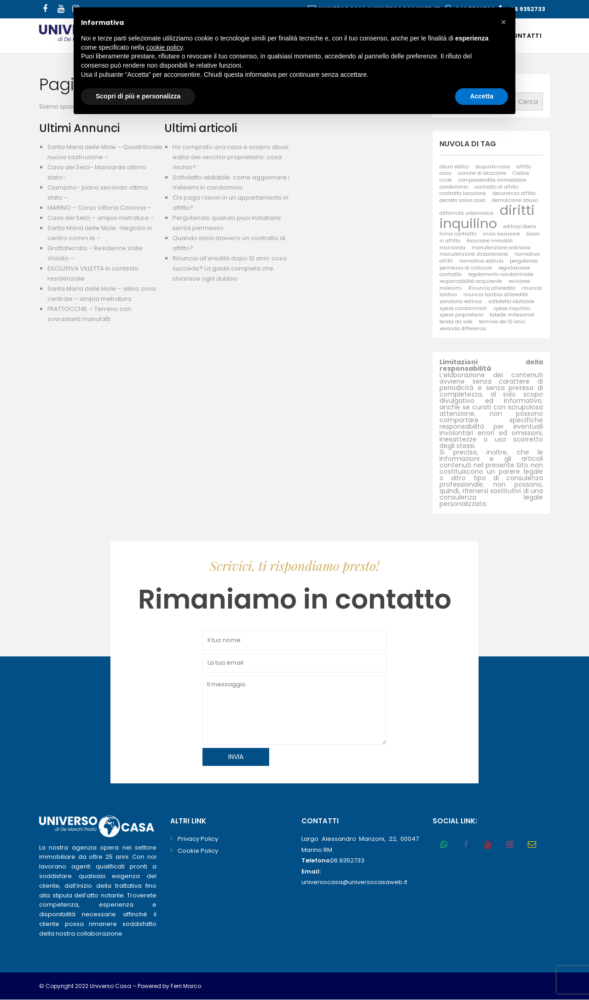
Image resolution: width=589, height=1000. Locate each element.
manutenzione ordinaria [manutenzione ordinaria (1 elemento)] (501, 247)
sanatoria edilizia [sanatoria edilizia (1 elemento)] (460, 301)
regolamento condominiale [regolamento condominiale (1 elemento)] (500, 274)
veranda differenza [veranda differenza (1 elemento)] (462, 328)
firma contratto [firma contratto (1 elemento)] (457, 233)
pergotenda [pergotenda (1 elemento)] (524, 261)
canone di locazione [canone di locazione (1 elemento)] (482, 173)
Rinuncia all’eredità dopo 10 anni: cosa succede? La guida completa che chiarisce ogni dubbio (230, 268)
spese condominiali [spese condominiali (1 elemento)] (463, 308)
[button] (503, 22)
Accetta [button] (481, 96)
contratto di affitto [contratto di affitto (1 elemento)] (496, 187)
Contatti (525, 35)
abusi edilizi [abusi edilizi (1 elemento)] (454, 166)
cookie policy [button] (164, 47)
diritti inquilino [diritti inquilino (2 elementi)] (487, 217)
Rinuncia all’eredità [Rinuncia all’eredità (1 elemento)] (491, 288)
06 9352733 (527, 9)
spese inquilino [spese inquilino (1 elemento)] (511, 308)
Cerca (528, 101)
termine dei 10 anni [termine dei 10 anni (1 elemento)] (502, 321)
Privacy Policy (198, 838)
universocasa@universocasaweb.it (354, 882)
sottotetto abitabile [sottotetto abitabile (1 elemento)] (511, 301)
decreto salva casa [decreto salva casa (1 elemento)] (462, 200)
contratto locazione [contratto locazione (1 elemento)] (462, 193)
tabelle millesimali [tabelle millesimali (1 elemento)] (512, 314)
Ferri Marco (186, 986)
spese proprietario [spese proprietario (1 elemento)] (461, 314)
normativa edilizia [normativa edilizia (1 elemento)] (481, 261)
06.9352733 (347, 860)
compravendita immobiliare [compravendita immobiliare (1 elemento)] (492, 180)
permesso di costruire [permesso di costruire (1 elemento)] (465, 267)
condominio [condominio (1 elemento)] (453, 187)
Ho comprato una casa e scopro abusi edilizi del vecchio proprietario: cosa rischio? (231, 157)
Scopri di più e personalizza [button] (138, 96)
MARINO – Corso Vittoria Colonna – (99, 207)
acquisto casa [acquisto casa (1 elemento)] (492, 166)
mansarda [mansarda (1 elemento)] (452, 247)
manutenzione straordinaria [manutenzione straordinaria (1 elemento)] (473, 254)
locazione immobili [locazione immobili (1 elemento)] (490, 240)
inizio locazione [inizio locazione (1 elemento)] (501, 233)
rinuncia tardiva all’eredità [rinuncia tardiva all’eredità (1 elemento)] (495, 294)
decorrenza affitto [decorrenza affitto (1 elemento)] (514, 193)
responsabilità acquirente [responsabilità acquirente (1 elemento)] (470, 281)
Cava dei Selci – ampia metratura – (100, 217)
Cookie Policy (198, 850)
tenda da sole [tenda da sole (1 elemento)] (456, 321)
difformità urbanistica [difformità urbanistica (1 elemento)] (466, 213)
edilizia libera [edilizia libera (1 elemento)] (519, 226)
